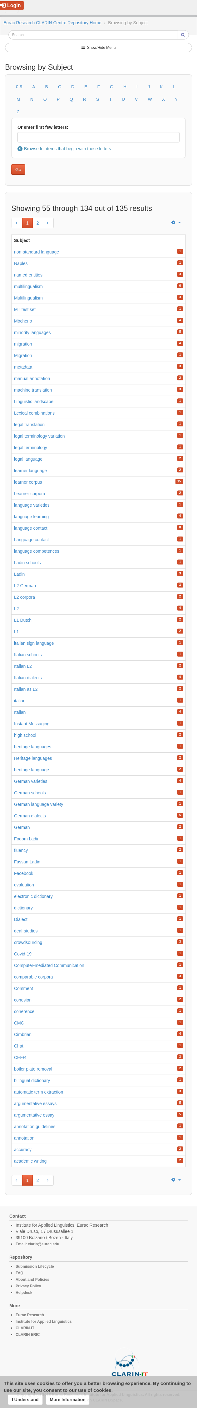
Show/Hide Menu (98, 47)
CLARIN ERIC (28, 1334)
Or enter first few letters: (42, 127)
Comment (23, 988)
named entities (28, 274)
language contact (30, 528)
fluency (21, 850)
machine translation (33, 390)
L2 (16, 608)
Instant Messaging (32, 723)
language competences (36, 551)
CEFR (20, 1057)
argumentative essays (35, 1103)
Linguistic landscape (33, 401)
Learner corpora (29, 493)
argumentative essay (34, 1115)
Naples (21, 263)
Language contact (31, 539)
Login (10, 5)
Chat (18, 1045)
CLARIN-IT (25, 1328)
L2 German (25, 585)
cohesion (23, 999)
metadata (23, 367)
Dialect (20, 919)
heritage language (31, 769)
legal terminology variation (39, 436)
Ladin (19, 574)
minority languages (32, 332)
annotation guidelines (34, 1126)
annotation (24, 1138)
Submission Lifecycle (35, 1266)
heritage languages (32, 746)
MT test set (25, 309)
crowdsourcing (28, 942)
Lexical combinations (34, 413)
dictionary (23, 907)
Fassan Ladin (27, 861)
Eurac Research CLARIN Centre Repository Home (52, 22)
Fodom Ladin (27, 838)
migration (23, 344)
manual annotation (32, 378)
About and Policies (32, 1279)
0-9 (19, 86)
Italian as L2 (26, 689)
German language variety (38, 804)
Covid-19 (23, 953)
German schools (30, 792)
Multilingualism (28, 297)
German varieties (30, 781)
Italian (20, 712)
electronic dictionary (33, 896)
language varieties (32, 505)
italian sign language (34, 643)
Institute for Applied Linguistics (44, 1321)
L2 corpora (24, 597)
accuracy (23, 1149)
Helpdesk (24, 1292)
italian (20, 700)
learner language (30, 470)
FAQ (19, 1273)
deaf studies (26, 930)
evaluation (24, 884)
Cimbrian (23, 1034)
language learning (31, 516)
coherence (24, 1011)
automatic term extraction (38, 1092)
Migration (23, 355)
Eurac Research (30, 1315)
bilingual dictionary (32, 1080)
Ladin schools (27, 562)
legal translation (29, 424)
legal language (28, 459)
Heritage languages (33, 758)
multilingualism (28, 286)
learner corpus (28, 482)
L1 (16, 631)
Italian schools (28, 654)
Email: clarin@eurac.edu (37, 1244)
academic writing (30, 1161)
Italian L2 (23, 666)
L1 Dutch (23, 620)
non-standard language (36, 251)
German (22, 827)
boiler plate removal (33, 1068)
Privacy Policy (28, 1286)
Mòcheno (23, 320)
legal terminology (30, 447)
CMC (19, 1022)
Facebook (23, 873)
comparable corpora (33, 976)
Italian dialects (28, 677)
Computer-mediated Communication (49, 965)
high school (25, 735)
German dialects (30, 815)
